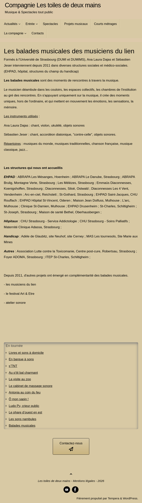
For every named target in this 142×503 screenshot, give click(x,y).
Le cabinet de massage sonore (31, 386)
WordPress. (130, 498)
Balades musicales (22, 425)
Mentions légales (84, 480)
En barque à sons (21, 359)
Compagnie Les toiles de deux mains (53, 5)
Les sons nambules (23, 419)
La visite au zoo (20, 379)
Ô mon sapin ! (19, 399)
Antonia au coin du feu (25, 392)
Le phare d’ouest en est (26, 412)
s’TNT (13, 366)
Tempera (113, 498)
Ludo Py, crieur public (24, 406)
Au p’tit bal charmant (24, 373)
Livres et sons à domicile (27, 353)
